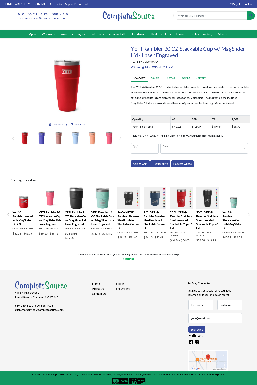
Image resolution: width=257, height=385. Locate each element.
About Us (98, 288)
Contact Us (99, 293)
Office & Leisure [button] (175, 34)
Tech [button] (194, 34)
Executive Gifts (116, 34)
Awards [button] (65, 34)
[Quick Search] (210, 15)
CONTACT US (43, 4)
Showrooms (123, 288)
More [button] (221, 34)
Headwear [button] (138, 34)
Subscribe (197, 329)
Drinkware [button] (95, 34)
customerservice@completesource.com (43, 17)
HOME (7, 4)
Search (120, 283)
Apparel (34, 34)
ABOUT (20, 4)
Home (96, 283)
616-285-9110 (30, 13)
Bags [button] (79, 34)
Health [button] (155, 34)
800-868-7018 (56, 13)
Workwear (48, 34)
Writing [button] (207, 34)
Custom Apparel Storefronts (72, 4)
